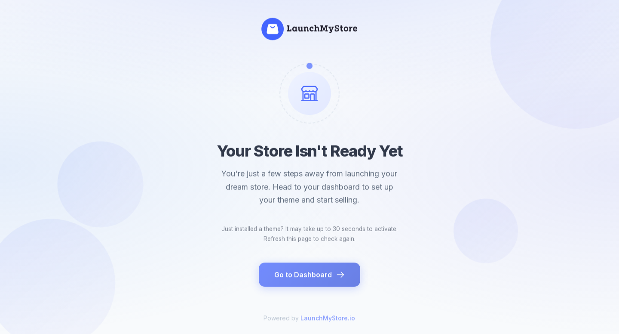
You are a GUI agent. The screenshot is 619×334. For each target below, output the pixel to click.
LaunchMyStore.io (327, 321)
